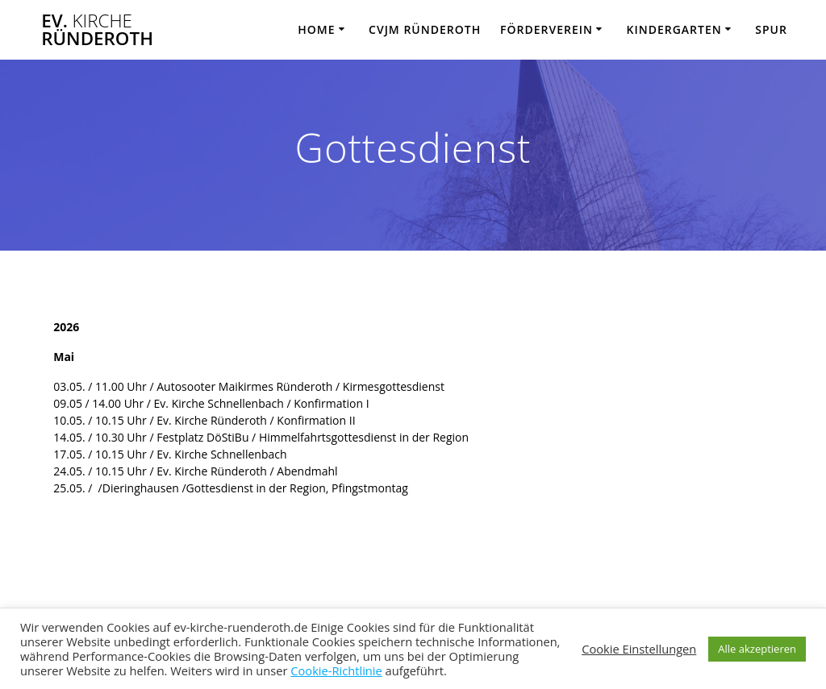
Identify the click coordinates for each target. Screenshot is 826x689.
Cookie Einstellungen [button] (639, 648)
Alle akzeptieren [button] (757, 648)
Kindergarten (673, 29)
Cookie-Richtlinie (336, 670)
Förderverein (546, 29)
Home (316, 29)
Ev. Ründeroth (97, 30)
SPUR (771, 29)
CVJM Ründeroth (425, 29)
